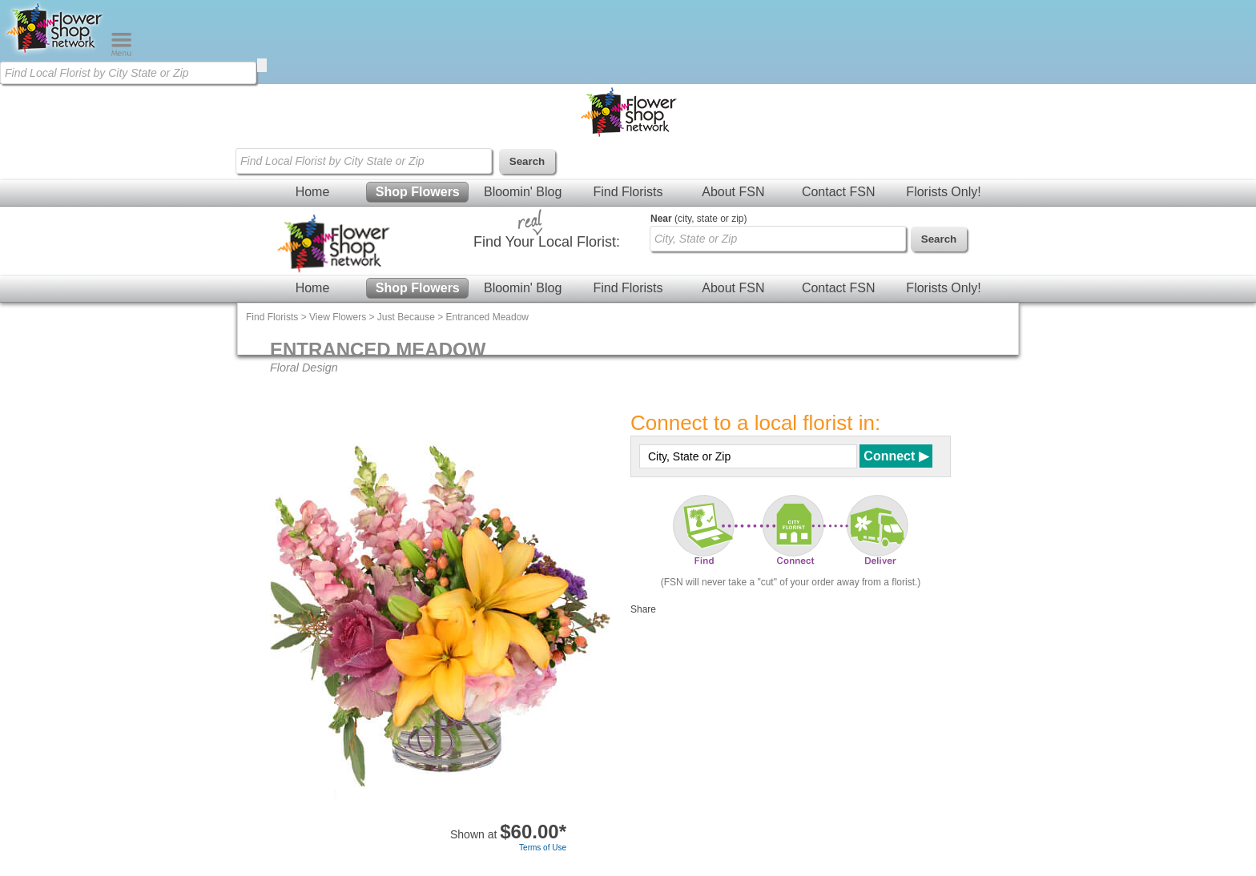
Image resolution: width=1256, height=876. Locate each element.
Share (643, 609)
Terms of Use (542, 847)
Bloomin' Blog (523, 192)
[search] (262, 65)
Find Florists (627, 192)
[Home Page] (55, 52)
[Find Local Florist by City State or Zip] (128, 73)
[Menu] (121, 52)
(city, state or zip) (698, 218)
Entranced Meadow (487, 317)
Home (313, 192)
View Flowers (337, 317)
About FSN (733, 192)
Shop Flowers (418, 192)
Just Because (406, 317)
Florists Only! (943, 192)
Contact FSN (839, 192)
